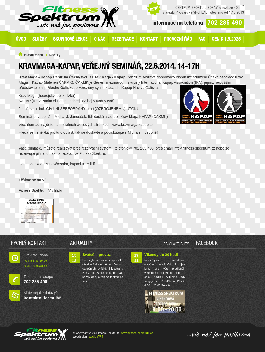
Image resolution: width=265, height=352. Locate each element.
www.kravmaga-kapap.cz (133, 124)
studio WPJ (96, 336)
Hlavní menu (33, 55)
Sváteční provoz (96, 254)
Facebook (207, 243)
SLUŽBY (39, 39)
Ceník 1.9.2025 (226, 39)
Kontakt (149, 39)
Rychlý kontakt (29, 243)
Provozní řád (178, 39)
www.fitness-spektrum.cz (137, 332)
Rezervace (123, 39)
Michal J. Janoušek (70, 117)
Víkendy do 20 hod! (161, 254)
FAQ (201, 39)
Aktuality (81, 243)
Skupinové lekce (70, 39)
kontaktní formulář (42, 298)
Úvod (21, 39)
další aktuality (176, 244)
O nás (99, 39)
